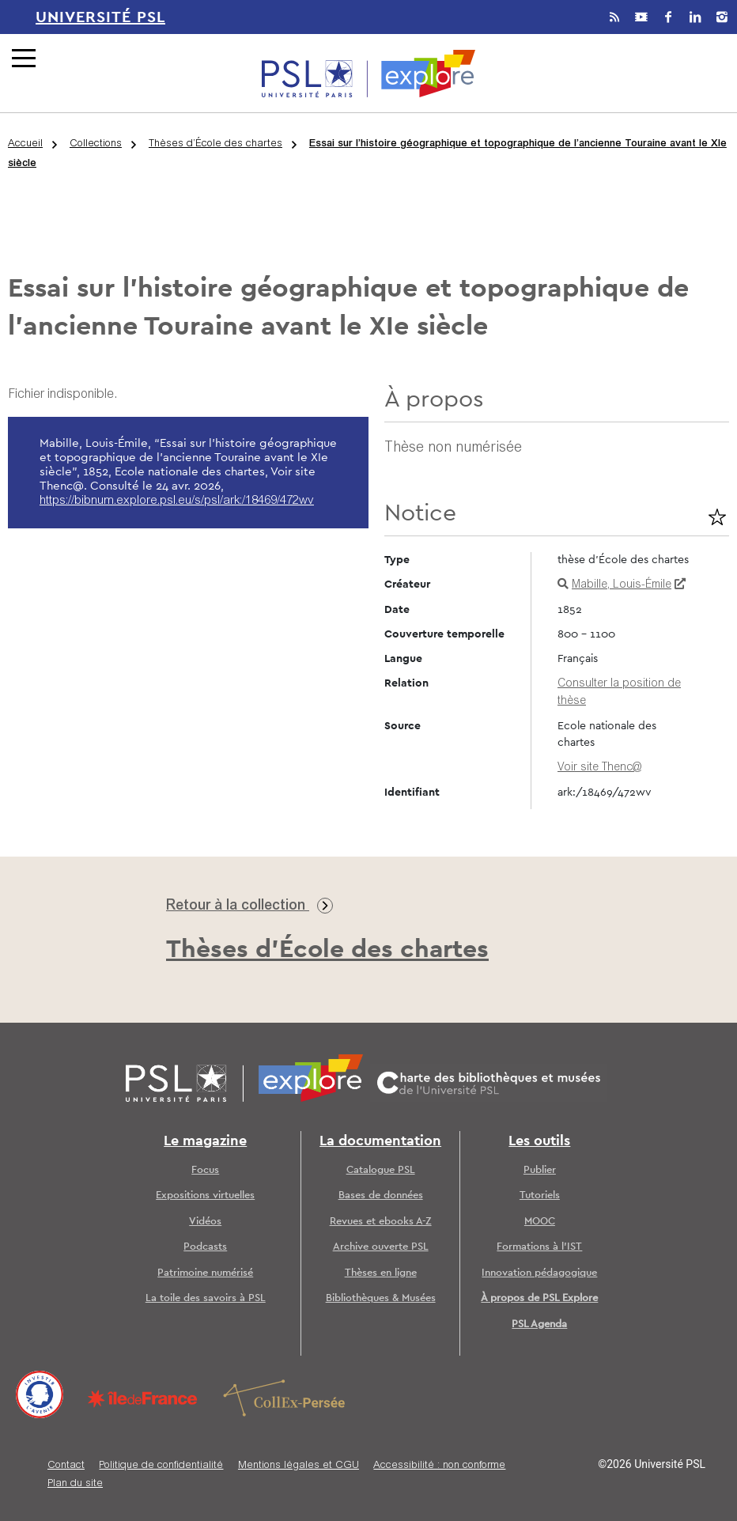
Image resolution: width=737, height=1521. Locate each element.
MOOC (539, 1221)
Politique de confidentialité (161, 1466)
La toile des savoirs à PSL (206, 1298)
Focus (205, 1170)
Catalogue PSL (380, 1170)
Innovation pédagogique (539, 1273)
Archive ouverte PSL (381, 1247)
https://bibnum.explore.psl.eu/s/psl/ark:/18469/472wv (177, 501)
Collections (96, 144)
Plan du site (75, 1484)
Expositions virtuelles (205, 1195)
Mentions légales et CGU (298, 1466)
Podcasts (205, 1247)
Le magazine (205, 1141)
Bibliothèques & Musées (381, 1298)
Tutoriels (540, 1195)
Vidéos (205, 1221)
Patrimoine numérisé (205, 1273)
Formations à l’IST (539, 1247)
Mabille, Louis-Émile (621, 585)
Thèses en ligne (381, 1273)
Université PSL (100, 17)
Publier (539, 1170)
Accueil (25, 144)
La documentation (380, 1141)
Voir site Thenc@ (599, 768)
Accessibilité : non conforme (439, 1466)
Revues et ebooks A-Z (381, 1221)
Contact (66, 1466)
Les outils (539, 1141)
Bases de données (380, 1195)
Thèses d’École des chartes (215, 144)
